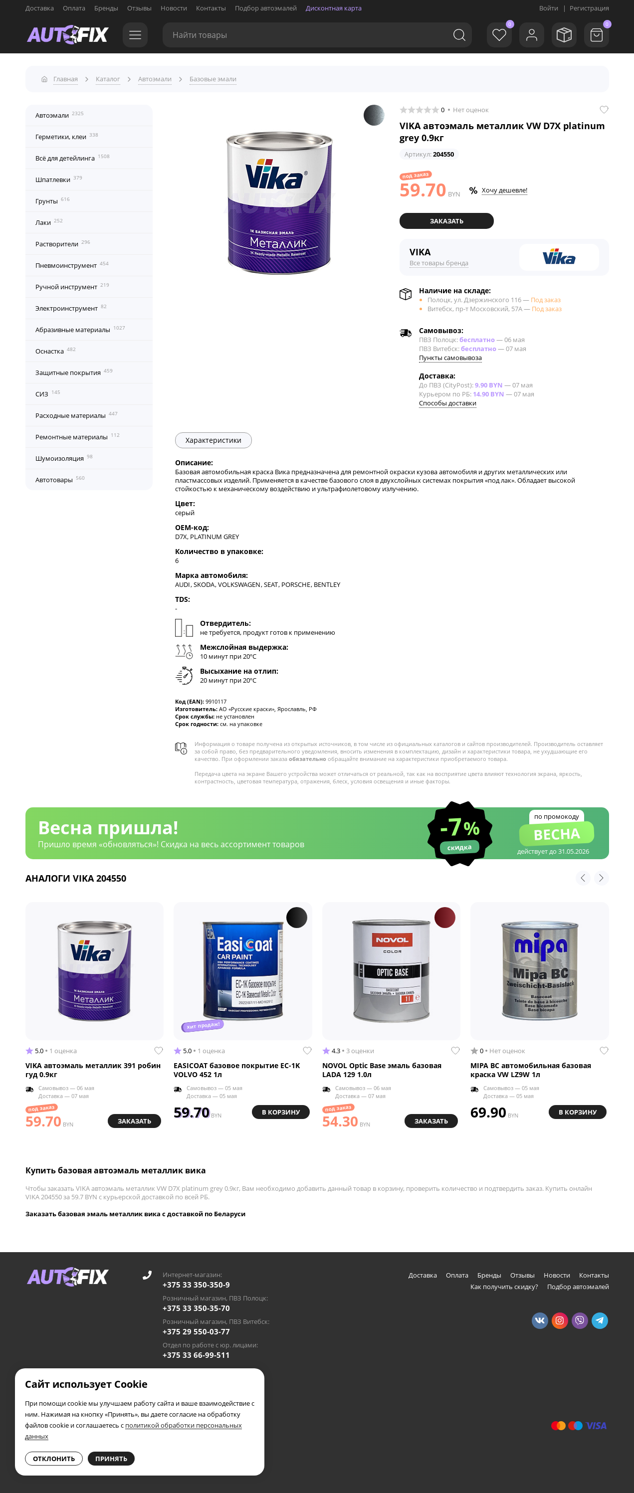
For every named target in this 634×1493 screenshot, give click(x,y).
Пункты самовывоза (450, 357)
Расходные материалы (76, 415)
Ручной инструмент (72, 286)
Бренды (106, 7)
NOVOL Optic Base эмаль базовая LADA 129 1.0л (381, 1070)
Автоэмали (59, 115)
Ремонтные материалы (77, 436)
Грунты (52, 200)
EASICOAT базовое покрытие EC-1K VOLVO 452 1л (237, 1070)
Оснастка (55, 351)
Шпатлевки (58, 179)
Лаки (49, 222)
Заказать (446, 220)
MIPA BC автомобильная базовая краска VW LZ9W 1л (530, 1070)
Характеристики (213, 440)
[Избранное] (499, 34)
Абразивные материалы (80, 329)
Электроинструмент (71, 308)
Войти (548, 7)
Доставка (39, 7)
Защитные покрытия (74, 372)
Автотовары (60, 479)
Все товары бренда (439, 262)
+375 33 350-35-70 (196, 1308)
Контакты (211, 7)
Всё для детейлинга (72, 158)
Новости (174, 7)
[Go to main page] (67, 35)
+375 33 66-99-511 (196, 1355)
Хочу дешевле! (504, 190)
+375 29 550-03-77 (196, 1331)
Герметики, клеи (66, 136)
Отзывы (139, 7)
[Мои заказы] (564, 34)
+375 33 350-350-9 (196, 1285)
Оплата (74, 7)
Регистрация (589, 7)
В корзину (281, 1112)
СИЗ (47, 393)
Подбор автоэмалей (266, 7)
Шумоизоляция (64, 458)
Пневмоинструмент (72, 265)
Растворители (62, 243)
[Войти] (531, 34)
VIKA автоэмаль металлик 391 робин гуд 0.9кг (93, 1070)
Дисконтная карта (334, 7)
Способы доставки (447, 402)
